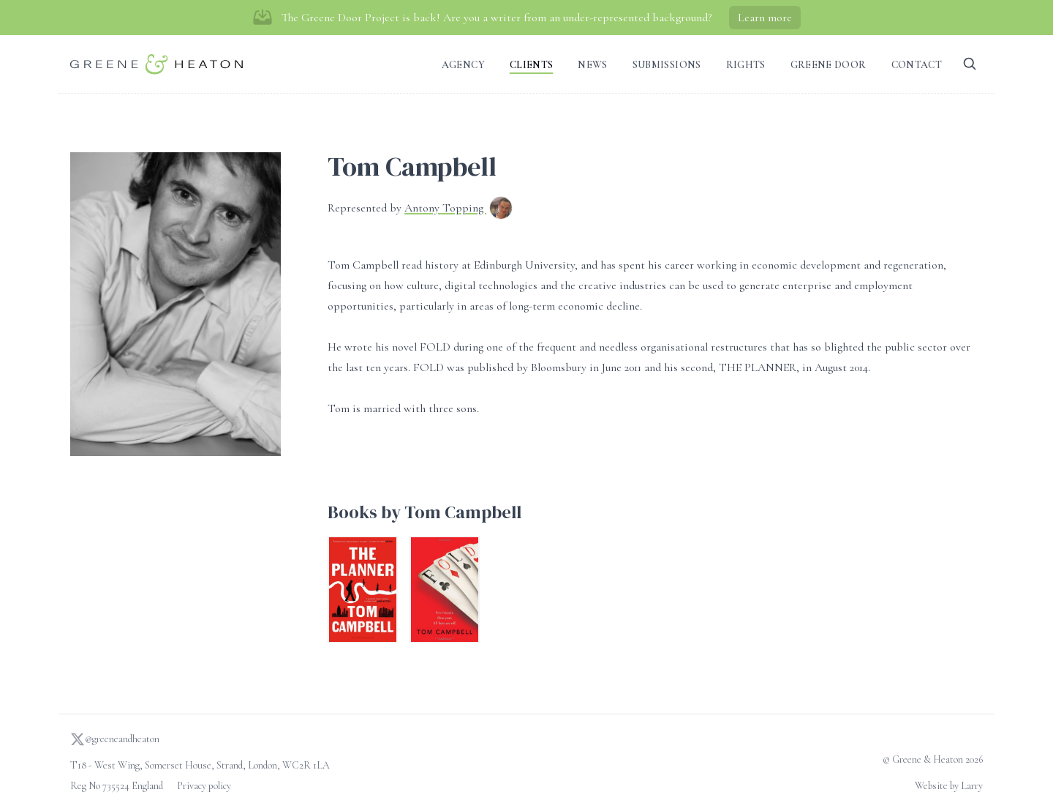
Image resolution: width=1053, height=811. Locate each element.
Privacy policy (204, 786)
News (592, 65)
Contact (916, 65)
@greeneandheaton (114, 739)
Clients (531, 65)
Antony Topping (445, 208)
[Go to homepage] (156, 64)
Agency (463, 65)
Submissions (667, 65)
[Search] (969, 64)
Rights (746, 65)
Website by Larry (949, 786)
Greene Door (828, 65)
